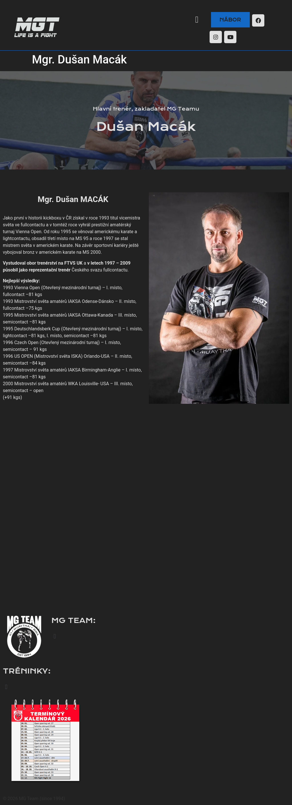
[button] (197, 19)
